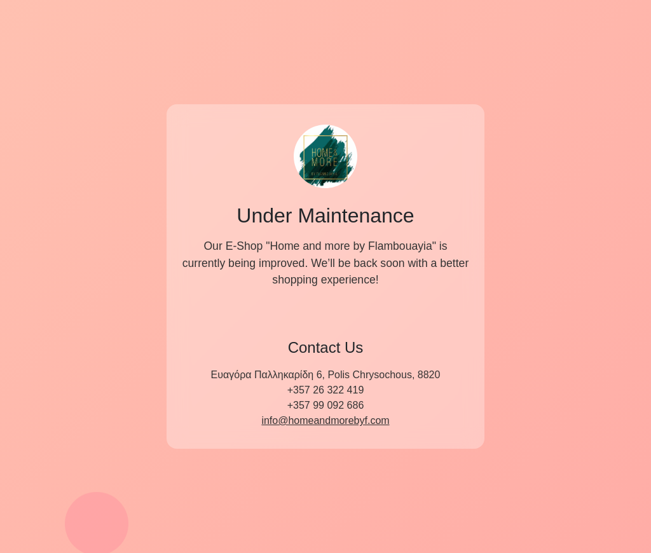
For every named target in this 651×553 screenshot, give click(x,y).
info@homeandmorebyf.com (325, 420)
